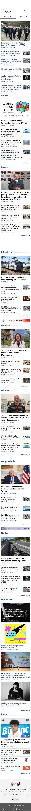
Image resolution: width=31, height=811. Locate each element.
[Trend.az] (6, 11)
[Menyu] (28, 11)
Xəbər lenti (23, 17)
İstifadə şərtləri (6, 795)
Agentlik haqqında (10, 789)
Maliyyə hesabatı (21, 789)
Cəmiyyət (5, 325)
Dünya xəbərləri (8, 461)
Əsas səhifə (7, 17)
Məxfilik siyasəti (17, 795)
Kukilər (27, 795)
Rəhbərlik (4, 792)
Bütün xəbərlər (24, 163)
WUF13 (4, 95)
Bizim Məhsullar (13, 792)
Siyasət (4, 167)
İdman (4, 714)
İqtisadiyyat (7, 252)
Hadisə (4, 533)
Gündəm (5, 390)
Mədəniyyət (7, 599)
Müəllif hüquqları (25, 792)
